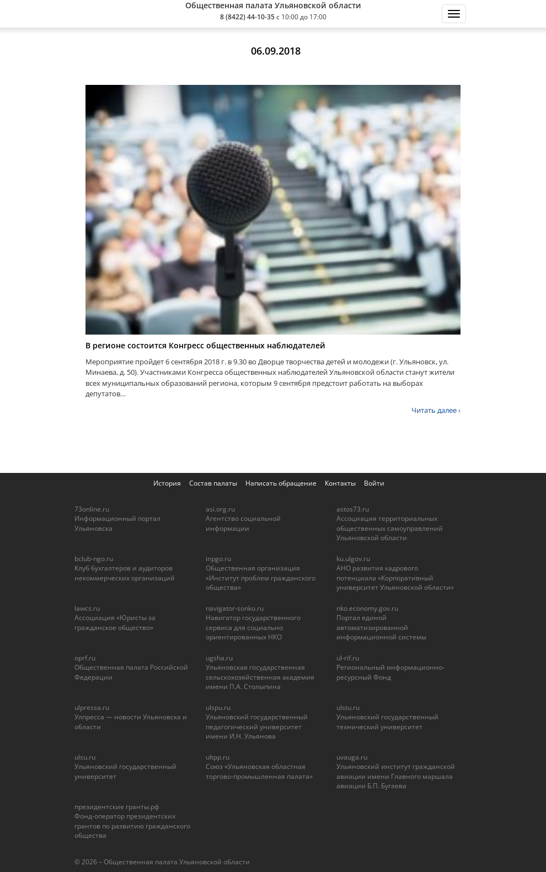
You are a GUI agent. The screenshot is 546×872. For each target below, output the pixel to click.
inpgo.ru (218, 558)
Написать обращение (281, 483)
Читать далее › (436, 410)
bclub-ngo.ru (93, 558)
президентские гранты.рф (116, 806)
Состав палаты (213, 483)
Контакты (340, 483)
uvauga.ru (351, 757)
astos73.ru (352, 509)
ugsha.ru (219, 658)
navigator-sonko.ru (235, 608)
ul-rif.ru (347, 658)
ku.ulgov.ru (353, 558)
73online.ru (91, 509)
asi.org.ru (220, 509)
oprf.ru (84, 658)
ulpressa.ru (91, 707)
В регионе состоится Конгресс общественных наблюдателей (205, 345)
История (167, 483)
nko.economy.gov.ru (367, 608)
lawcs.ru (87, 608)
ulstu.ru (348, 707)
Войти (374, 483)
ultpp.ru (217, 757)
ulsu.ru (84, 757)
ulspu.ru (218, 707)
